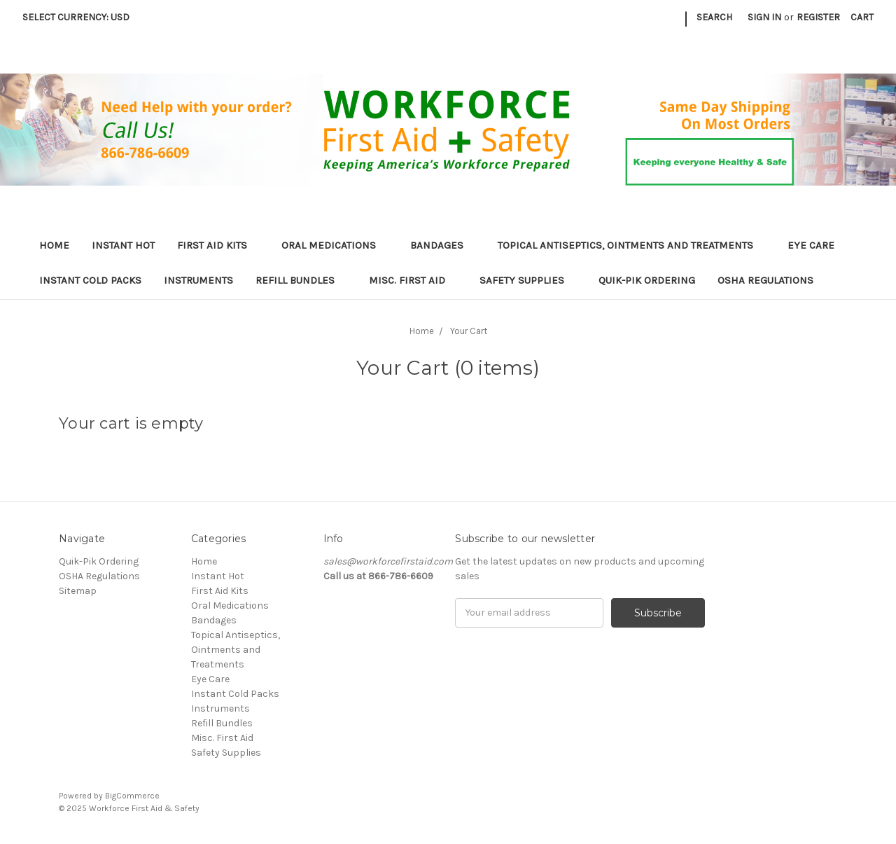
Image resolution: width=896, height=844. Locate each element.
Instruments (198, 280)
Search (714, 17)
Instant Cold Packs (90, 280)
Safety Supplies (527, 280)
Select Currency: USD (80, 17)
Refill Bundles (300, 280)
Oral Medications (334, 245)
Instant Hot (123, 245)
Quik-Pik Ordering (646, 280)
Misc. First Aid (413, 280)
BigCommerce (132, 796)
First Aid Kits (218, 245)
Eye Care (817, 245)
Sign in (764, 17)
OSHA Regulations (765, 280)
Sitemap (78, 591)
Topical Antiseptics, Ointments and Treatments (631, 245)
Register (818, 17)
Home (54, 245)
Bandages (442, 245)
